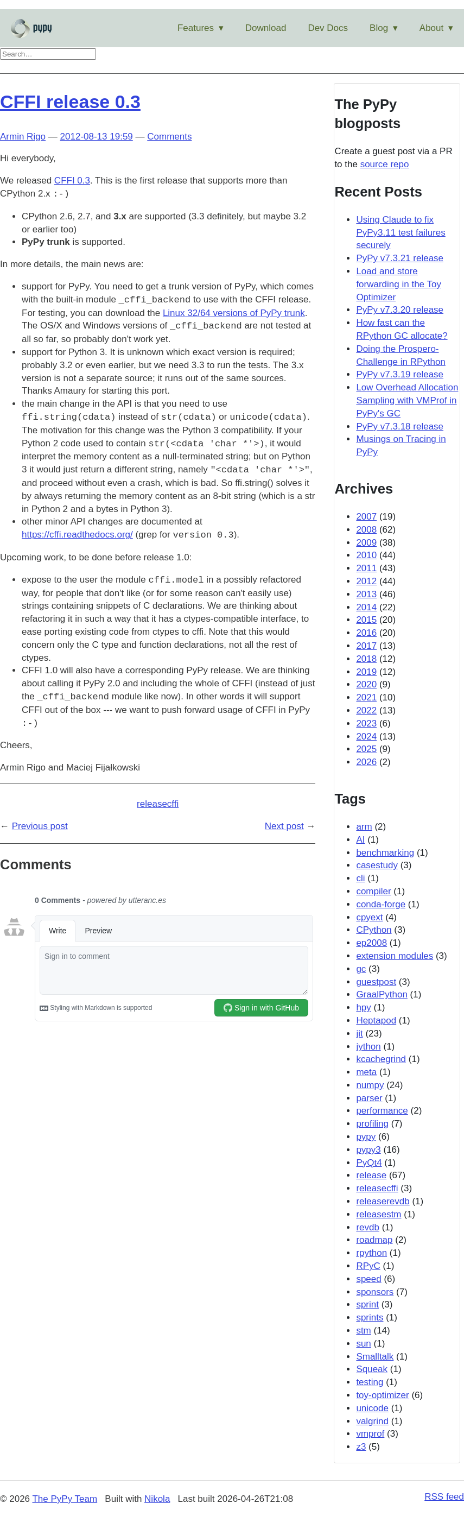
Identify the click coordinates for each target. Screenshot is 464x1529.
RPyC (368, 1266)
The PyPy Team (64, 1499)
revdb (367, 1227)
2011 (366, 568)
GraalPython (382, 994)
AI (360, 840)
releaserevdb (382, 1201)
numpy (370, 1085)
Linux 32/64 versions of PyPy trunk (234, 313)
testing (369, 1382)
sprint (367, 1304)
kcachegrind (381, 1059)
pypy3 (368, 1150)
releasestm (378, 1214)
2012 (366, 581)
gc (361, 969)
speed (368, 1279)
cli (360, 878)
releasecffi (158, 804)
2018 (366, 659)
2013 (366, 594)
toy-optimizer (382, 1395)
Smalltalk (374, 1356)
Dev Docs (328, 28)
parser (369, 1098)
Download (266, 28)
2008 (366, 530)
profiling (372, 1124)
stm (363, 1330)
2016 (366, 633)
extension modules (394, 956)
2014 (366, 607)
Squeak (371, 1369)
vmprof (370, 1434)
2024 (366, 736)
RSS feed (444, 1497)
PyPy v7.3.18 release (399, 426)
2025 (366, 749)
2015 (366, 620)
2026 (366, 762)
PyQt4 (369, 1163)
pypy (366, 1137)
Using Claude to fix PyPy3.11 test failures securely (400, 232)
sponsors (374, 1292)
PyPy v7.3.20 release (399, 310)
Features (195, 28)
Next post (284, 826)
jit (359, 1033)
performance (382, 1110)
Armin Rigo (23, 136)
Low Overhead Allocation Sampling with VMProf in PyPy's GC (407, 400)
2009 (366, 543)
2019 (366, 672)
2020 (366, 684)
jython (368, 1046)
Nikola (157, 1499)
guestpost (376, 982)
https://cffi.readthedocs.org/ (77, 535)
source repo (384, 164)
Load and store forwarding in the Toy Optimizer (398, 284)
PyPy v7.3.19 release (399, 374)
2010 (366, 555)
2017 (366, 646)
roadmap (374, 1240)
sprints (369, 1317)
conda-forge (380, 904)
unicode (372, 1408)
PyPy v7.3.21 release (399, 258)
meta (366, 1072)
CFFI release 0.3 (70, 101)
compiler (373, 891)
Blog (379, 28)
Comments (169, 136)
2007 (366, 516)
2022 (366, 710)
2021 (366, 697)
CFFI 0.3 (72, 180)
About (431, 28)
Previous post (40, 826)
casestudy (377, 865)
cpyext (369, 917)
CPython (373, 930)
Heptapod (376, 1020)
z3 (361, 1447)
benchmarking (385, 853)
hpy (363, 1007)
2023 (366, 723)
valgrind (372, 1421)
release (371, 1175)
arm (364, 827)
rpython (371, 1253)
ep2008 (371, 943)
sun (363, 1343)
